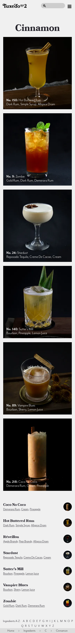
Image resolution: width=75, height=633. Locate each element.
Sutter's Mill (13, 569)
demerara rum (11, 509)
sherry (17, 589)
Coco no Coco (14, 505)
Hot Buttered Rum (18, 521)
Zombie (9, 601)
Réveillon (11, 537)
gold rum (8, 605)
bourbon (8, 573)
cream (25, 509)
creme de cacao (33, 557)
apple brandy (10, 541)
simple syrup (23, 525)
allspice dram (38, 525)
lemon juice (32, 573)
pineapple (35, 509)
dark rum (8, 525)
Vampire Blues (15, 585)
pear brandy (25, 541)
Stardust (10, 553)
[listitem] (37, 73)
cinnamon (37, 28)
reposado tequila (12, 557)
